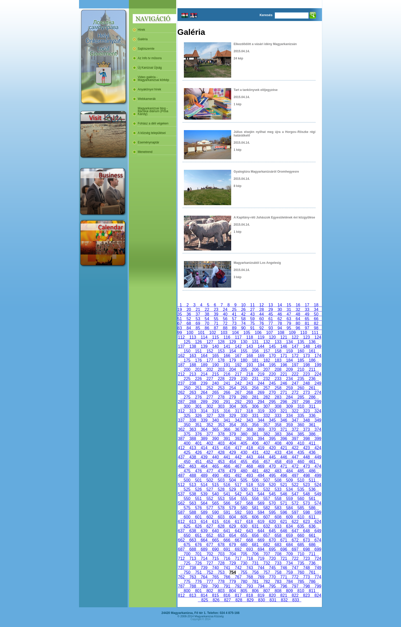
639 (204, 531)
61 (270, 319)
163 (192, 355)
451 (198, 461)
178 (221, 360)
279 (232, 397)
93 (270, 328)
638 (192, 531)
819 (260, 595)
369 (260, 429)
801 (198, 591)
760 (300, 572)
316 (226, 411)
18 (316, 305)
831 (273, 600)
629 (232, 526)
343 (249, 420)
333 (278, 415)
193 (249, 365)
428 (221, 452)
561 (312, 498)
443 (249, 457)
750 (187, 572)
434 (289, 452)
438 (192, 457)
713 (192, 558)
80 (298, 323)
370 (272, 429)
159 (289, 351)
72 (225, 323)
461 (312, 461)
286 (312, 397)
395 (272, 438)
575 (187, 508)
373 (306, 429)
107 (269, 332)
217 (238, 374)
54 (206, 319)
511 (312, 480)
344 (260, 420)
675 (187, 544)
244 (260, 383)
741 (226, 568)
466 (226, 466)
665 (215, 540)
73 (234, 323)
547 (295, 494)
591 (226, 512)
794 (260, 586)
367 (238, 429)
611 (312, 517)
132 (266, 342)
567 (238, 503)
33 (307, 309)
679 (232, 544)
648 (306, 531)
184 (289, 360)
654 (232, 535)
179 (232, 360)
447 (295, 457)
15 (289, 305)
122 (295, 337)
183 (278, 360)
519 (260, 485)
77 (270, 323)
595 (272, 512)
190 (215, 365)
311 (312, 406)
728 (221, 563)
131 (255, 342)
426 (198, 452)
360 (300, 425)
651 (198, 535)
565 (215, 503)
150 (187, 351)
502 (209, 480)
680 (244, 544)
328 (221, 415)
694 (260, 549)
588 (192, 512)
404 (232, 443)
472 (295, 466)
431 (255, 452)
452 (209, 461)
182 (266, 360)
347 (295, 420)
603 (221, 517)
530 (244, 489)
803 (221, 591)
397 (295, 438)
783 (278, 581)
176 (198, 360)
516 (226, 485)
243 (249, 383)
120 (272, 337)
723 (306, 558)
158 (278, 351)
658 (278, 535)
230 (244, 379)
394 (260, 438)
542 (238, 494)
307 (266, 406)
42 (243, 314)
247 (295, 383)
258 (278, 388)
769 (260, 577)
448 (306, 457)
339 (204, 420)
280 (244, 397)
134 (289, 342)
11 (252, 305)
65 (307, 319)
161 (312, 351)
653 (221, 535)
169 (260, 355)
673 (306, 540)
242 (238, 383)
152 (209, 351)
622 (295, 521)
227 (209, 379)
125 (187, 342)
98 (316, 328)
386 (312, 434)
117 (238, 337)
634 (289, 526)
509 (289, 480)
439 (204, 457)
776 (198, 581)
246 (283, 383)
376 (198, 434)
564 (204, 503)
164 (204, 355)
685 (300, 544)
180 (244, 360)
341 (226, 420)
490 (215, 475)
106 (258, 332)
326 (198, 415)
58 (243, 319)
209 (289, 369)
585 (300, 508)
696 (283, 549)
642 (238, 531)
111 (315, 332)
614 (204, 521)
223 (306, 374)
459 (289, 461)
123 (306, 337)
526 (198, 489)
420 (272, 448)
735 (300, 563)
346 (283, 420)
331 (255, 415)
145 (272, 346)
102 (212, 332)
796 (283, 586)
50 (316, 314)
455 (244, 461)
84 (188, 328)
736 (312, 563)
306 (255, 406)
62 (279, 319)
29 (270, 309)
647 (295, 531)
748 (306, 568)
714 (204, 558)
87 (216, 328)
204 (232, 369)
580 (244, 508)
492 (238, 475)
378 (221, 434)
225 (187, 379)
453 (221, 461)
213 (192, 374)
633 (278, 526)
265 (215, 392)
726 (198, 563)
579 (232, 508)
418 (249, 448)
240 (215, 383)
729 (232, 563)
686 (312, 544)
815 (215, 595)
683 (278, 544)
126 (198, 342)
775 (187, 581)
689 (204, 549)
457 (266, 461)
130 (244, 342)
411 (312, 443)
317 (238, 411)
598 (306, 512)
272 (295, 392)
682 (266, 544)
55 (216, 319)
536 (312, 489)
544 (260, 494)
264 (204, 392)
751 (198, 572)
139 (204, 346)
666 (226, 540)
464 (204, 466)
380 (244, 434)
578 (221, 508)
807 (266, 591)
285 (300, 397)
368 (249, 429)
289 (204, 402)
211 (312, 369)
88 (225, 328)
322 (295, 411)
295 (272, 402)
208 (278, 369)
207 (266, 369)
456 (255, 461)
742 (238, 568)
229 (232, 379)
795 (272, 586)
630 (244, 526)
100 (189, 332)
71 (216, 323)
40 (225, 314)
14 (279, 305)
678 (221, 544)
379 (232, 434)
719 (260, 558)
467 (238, 466)
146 (283, 346)
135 (300, 342)
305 (244, 406)
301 (198, 406)
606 (255, 517)
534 (289, 489)
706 (255, 554)
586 (312, 508)
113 (192, 337)
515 (215, 485)
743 (249, 568)
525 (187, 489)
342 (238, 420)
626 (198, 526)
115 (215, 337)
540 (215, 494)
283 (278, 397)
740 (215, 568)
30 (279, 309)
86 (206, 328)
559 (289, 498)
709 (289, 554)
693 (249, 549)
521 (283, 485)
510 (300, 480)
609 (289, 517)
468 (249, 466)
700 (187, 554)
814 (204, 595)
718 (249, 558)
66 (316, 319)
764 (204, 577)
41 (234, 314)
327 (209, 415)
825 (204, 600)
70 (206, 323)
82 (316, 323)
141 (226, 346)
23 (216, 309)
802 (209, 591)
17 (307, 305)
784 (289, 581)
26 (243, 309)
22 (206, 309)
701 (198, 554)
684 (289, 544)
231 (255, 379)
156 (255, 351)
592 (238, 512)
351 (198, 425)
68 (188, 323)
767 (238, 577)
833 (295, 600)
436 (312, 452)
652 (209, 535)
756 (255, 572)
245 (272, 383)
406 (255, 443)
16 (298, 305)
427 (209, 452)
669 (260, 540)
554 (232, 498)
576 (198, 508)
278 (221, 397)
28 (261, 309)
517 (238, 485)
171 (283, 355)
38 (206, 314)
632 (266, 526)
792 (238, 586)
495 (272, 475)
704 (232, 554)
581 (255, 508)
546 (283, 494)
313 (192, 411)
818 (249, 595)
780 (244, 581)
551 (198, 498)
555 (244, 498)
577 (209, 508)
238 (192, 383)
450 (187, 461)
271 (283, 392)
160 (300, 351)
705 (244, 554)
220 (272, 374)
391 (226, 438)
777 (209, 581)
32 (298, 309)
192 (238, 365)
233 (278, 379)
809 (289, 591)
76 (261, 323)
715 (215, 558)
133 (278, 342)
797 (295, 586)
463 (192, 466)
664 (204, 540)
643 (249, 531)
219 (260, 374)
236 (312, 379)
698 (306, 549)
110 (303, 332)
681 (255, 544)
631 (255, 526)
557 (266, 498)
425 (187, 452)
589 (204, 512)
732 (266, 563)
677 (209, 544)
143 (249, 346)
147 (295, 346)
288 (192, 402)
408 (278, 443)
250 (187, 388)
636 (312, 526)
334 (289, 415)
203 (221, 369)
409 (289, 443)
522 (295, 485)
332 (266, 415)
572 (295, 503)
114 (204, 337)
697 (295, 549)
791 (226, 586)
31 (289, 309)
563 (192, 503)
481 (255, 471)
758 (278, 572)
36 (188, 314)
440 (215, 457)
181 (255, 360)
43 (252, 314)
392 (238, 438)
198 (306, 365)
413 (192, 448)
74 (243, 323)
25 (234, 309)
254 (232, 388)
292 (238, 402)
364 (204, 429)
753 (221, 572)
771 (283, 577)
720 (272, 558)
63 (289, 319)
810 (300, 591)
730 (244, 563)
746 (283, 568)
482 (266, 471)
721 (283, 558)
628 (221, 526)
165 (215, 355)
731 (255, 563)
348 (306, 420)
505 (244, 480)
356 (255, 425)
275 (187, 397)
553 (221, 498)
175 (187, 360)
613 (192, 521)
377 (209, 434)
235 (300, 379)
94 (279, 328)
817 (238, 595)
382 (266, 434)
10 (243, 305)
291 (226, 402)
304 (232, 406)
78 (279, 323)
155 (244, 351)
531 (255, 489)
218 (249, 374)
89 (234, 328)
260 (300, 388)
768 (249, 577)
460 (300, 461)
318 (249, 411)
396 (283, 438)
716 (226, 558)
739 (204, 568)
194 (260, 365)
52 (188, 319)
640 (215, 531)
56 (225, 319)
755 (244, 572)
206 (255, 369)
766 (226, 577)
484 (289, 471)
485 (300, 471)
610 (300, 517)
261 (312, 388)
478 (221, 471)
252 (209, 388)
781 (255, 581)
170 (272, 355)
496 (283, 475)
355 (244, 425)
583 (278, 508)
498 (306, 475)
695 (272, 549)
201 (198, 369)
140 (215, 346)
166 (226, 355)
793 (249, 586)
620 (272, 521)
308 (278, 406)
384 (289, 434)
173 (306, 355)
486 (312, 471)
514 (204, 485)
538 (192, 494)
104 (235, 332)
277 (209, 397)
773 (306, 577)
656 (255, 535)
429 (232, 452)
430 (244, 452)
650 (187, 535)
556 (255, 498)
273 (306, 392)
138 (192, 346)
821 (283, 595)
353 (221, 425)
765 (215, 577)
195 (272, 365)
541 (226, 494)
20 (188, 309)
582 (266, 508)
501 (198, 480)
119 (260, 337)
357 (266, 425)
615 (215, 521)
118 (249, 337)
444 (260, 457)
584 (289, 508)
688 (192, 549)
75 (252, 323)
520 (272, 485)
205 (244, 369)
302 (209, 406)
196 (283, 365)
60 (261, 319)
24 (225, 309)
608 (278, 517)
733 (278, 563)
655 (244, 535)
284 (289, 397)
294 (260, 402)
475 (187, 471)
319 (260, 411)
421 (283, 448)
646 (283, 531)
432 (266, 452)
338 (192, 420)
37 (198, 314)
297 (295, 402)
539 (204, 494)
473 (306, 466)
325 (187, 415)
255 (244, 388)
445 (272, 457)
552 (209, 498)
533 (278, 489)
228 (221, 379)
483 (278, 471)
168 (249, 355)
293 (249, 402)
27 (252, 309)
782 (266, 581)
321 (283, 411)
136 (312, 342)
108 (280, 332)
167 (238, 355)
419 (260, 448)
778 (221, 581)
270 (272, 392)
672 (295, 540)
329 (232, 415)
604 (232, 517)
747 (295, 568)
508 (278, 480)
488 (192, 475)
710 (300, 554)
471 (283, 466)
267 (238, 392)
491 (226, 475)
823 (306, 595)
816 (226, 595)
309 (289, 406)
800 (187, 591)
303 (221, 406)
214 (204, 374)
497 (295, 475)
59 (252, 319)
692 (238, 549)
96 (298, 328)
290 (215, 402)
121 (283, 337)
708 (278, 554)
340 (215, 420)
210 (300, 369)
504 (232, 480)
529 (232, 489)
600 (187, 517)
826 (216, 600)
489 (204, 475)
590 (215, 512)
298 (306, 402)
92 (261, 328)
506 (255, 480)
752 (209, 572)
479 (232, 471)
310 (300, 406)
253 (221, 388)
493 (249, 475)
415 (215, 448)
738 (192, 568)
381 (255, 434)
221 (283, 374)
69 (198, 323)
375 (187, 434)
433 (278, 452)
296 (283, 402)
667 (238, 540)
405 (244, 443)
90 (243, 328)
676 (198, 544)
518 (249, 485)
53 (198, 319)
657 (266, 535)
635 (300, 526)
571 (283, 503)
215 (215, 374)
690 (215, 549)
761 (312, 572)
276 (198, 397)
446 (283, 457)
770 (272, 577)
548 (306, 494)
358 (278, 425)
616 (226, 521)
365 (215, 429)
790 (215, 586)
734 (289, 563)
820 (272, 595)
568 (249, 503)
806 (255, 591)
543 (249, 494)
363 (192, 429)
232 (266, 379)
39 (216, 314)
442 (238, 457)
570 (272, 503)
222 (295, 374)
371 (283, 429)
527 (209, 489)
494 (260, 475)
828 (238, 600)
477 (209, 471)
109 (292, 332)
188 (192, 365)
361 (312, 425)
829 (250, 600)
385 (300, 434)
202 (209, 369)
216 (226, 374)
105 (246, 332)
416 (226, 448)
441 (226, 457)
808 (278, 591)
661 (312, 535)
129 (232, 342)
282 (266, 397)
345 (272, 420)
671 (283, 540)
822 (295, 595)
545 (272, 494)
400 (187, 443)
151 (198, 351)
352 (209, 425)
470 (272, 466)
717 (238, 558)
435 (300, 452)
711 (312, 554)
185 (300, 360)
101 (201, 332)
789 (204, 586)
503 (221, 480)
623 (306, 521)
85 (198, 328)
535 (300, 489)
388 (192, 438)
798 (306, 586)
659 (289, 535)
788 (192, 586)
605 (244, 517)
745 (272, 568)
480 (244, 471)
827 (227, 600)
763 (192, 577)
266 (226, 392)
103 (224, 332)
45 (270, 314)
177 (209, 360)
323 (306, 411)
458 (278, 461)
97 (307, 328)
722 (295, 558)
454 (232, 461)
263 (192, 392)
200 (187, 369)
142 (238, 346)
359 (289, 425)
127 (209, 342)
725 (187, 563)
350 (187, 425)
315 (215, 411)
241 (226, 383)
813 (192, 595)
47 (289, 314)
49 (307, 314)
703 (221, 554)
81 (307, 323)
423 (306, 448)
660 (300, 535)
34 (316, 309)
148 (306, 346)
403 (221, 443)
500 (187, 480)
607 (266, 517)
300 (187, 406)
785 (300, 581)
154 (232, 351)
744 (260, 568)
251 (198, 388)
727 (209, 563)
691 (226, 549)
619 (260, 521)
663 (192, 540)
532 (266, 489)
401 (198, 443)
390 (215, 438)
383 (278, 434)
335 (300, 415)
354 (232, 425)
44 (261, 314)
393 (249, 438)
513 (192, 485)
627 (209, 526)
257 (266, 388)
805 (244, 591)
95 (289, 328)
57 (234, 319)
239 (204, 383)
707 (266, 554)
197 (295, 365)
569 (260, 503)
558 (278, 498)
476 (198, 471)
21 (198, 309)
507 (266, 480)
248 (306, 383)
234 (289, 379)
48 (298, 314)
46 (279, 314)
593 (249, 512)
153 (221, 351)
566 (226, 503)
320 (272, 411)
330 (244, 415)
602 (209, 517)
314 (204, 411)
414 (204, 448)
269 (260, 392)
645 (272, 531)
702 (209, 554)
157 (266, 351)
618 (249, 521)
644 (260, 531)
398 (306, 438)
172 (295, 355)
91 (252, 328)
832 (284, 600)
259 (289, 388)
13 (270, 305)
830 (261, 600)
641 (226, 531)
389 (204, 438)
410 (300, 443)
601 (198, 517)
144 (260, 346)
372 (295, 429)
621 (283, 521)
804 (232, 591)
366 (226, 429)
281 (255, 397)
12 (261, 305)
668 (249, 540)
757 (266, 572)
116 (226, 337)
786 (312, 581)
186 (312, 360)
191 (226, 365)
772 (295, 577)
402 (209, 443)
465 (215, 466)
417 (238, 448)
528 (221, 489)
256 (255, 388)
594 (260, 512)
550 (187, 498)
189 (204, 365)
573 (306, 503)
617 (238, 521)
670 (272, 540)
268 (249, 392)
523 (306, 485)
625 (187, 526)
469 (260, 466)
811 (312, 591)
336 (312, 415)
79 (289, 323)
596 (283, 512)
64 (298, 319)
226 (198, 379)
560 (300, 498)
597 (295, 512)
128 (221, 342)
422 (295, 448)
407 (266, 443)
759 (289, 572)
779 (232, 581)
